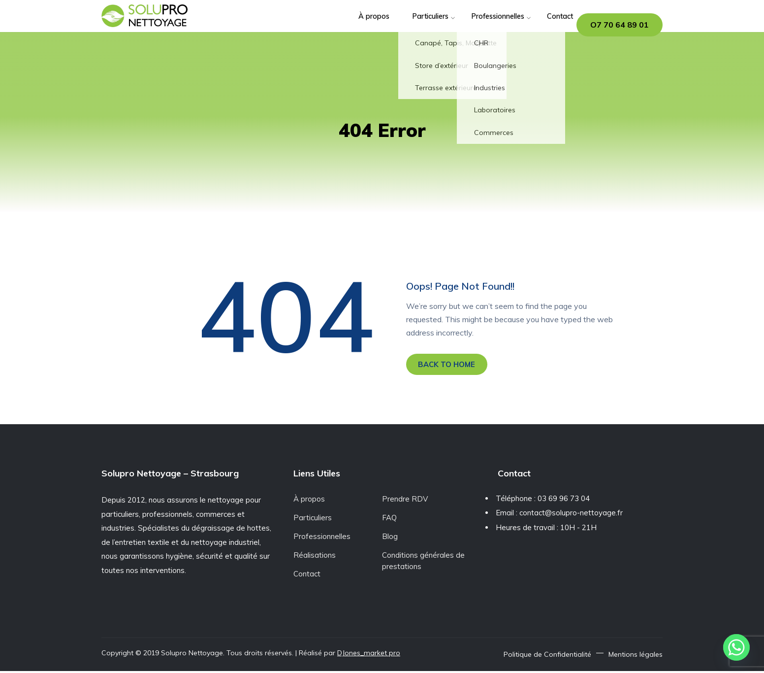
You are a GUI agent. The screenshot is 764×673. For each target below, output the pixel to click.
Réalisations (314, 557)
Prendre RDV (405, 500)
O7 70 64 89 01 (619, 25)
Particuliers (405, 24)
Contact (542, 24)
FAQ (389, 519)
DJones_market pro (368, 654)
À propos (348, 24)
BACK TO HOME (450, 365)
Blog (390, 538)
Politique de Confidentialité (547, 656)
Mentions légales (635, 656)
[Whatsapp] (736, 647)
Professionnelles (477, 24)
